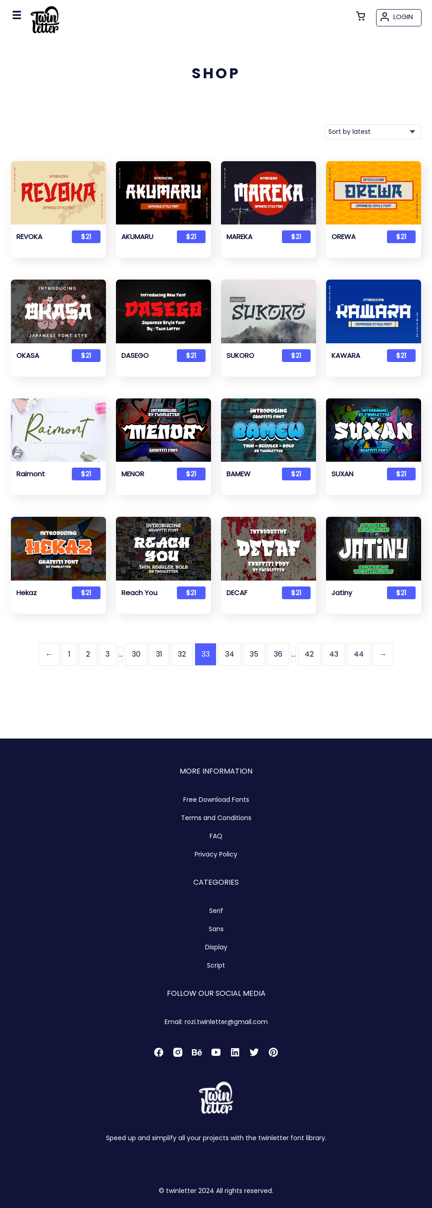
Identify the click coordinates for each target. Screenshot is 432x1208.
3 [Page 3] (107, 654)
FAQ (216, 836)
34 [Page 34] (229, 654)
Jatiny (342, 593)
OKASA (27, 356)
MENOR (132, 474)
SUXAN (342, 474)
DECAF (236, 593)
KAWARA (346, 356)
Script (216, 965)
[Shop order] (372, 131)
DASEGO (135, 356)
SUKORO (240, 356)
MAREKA (239, 237)
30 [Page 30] (136, 654)
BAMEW (238, 474)
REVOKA (29, 237)
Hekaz (26, 593)
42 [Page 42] (309, 654)
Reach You (139, 593)
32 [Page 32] (182, 654)
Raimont (30, 474)
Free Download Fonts (216, 799)
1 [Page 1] (69, 654)
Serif (216, 910)
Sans (216, 928)
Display (216, 947)
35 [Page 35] (254, 654)
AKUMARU (137, 237)
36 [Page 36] (278, 654)
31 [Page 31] (159, 654)
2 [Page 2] (88, 654)
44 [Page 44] (359, 654)
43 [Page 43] (333, 654)
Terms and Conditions (216, 817)
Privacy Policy (216, 854)
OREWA (344, 237)
